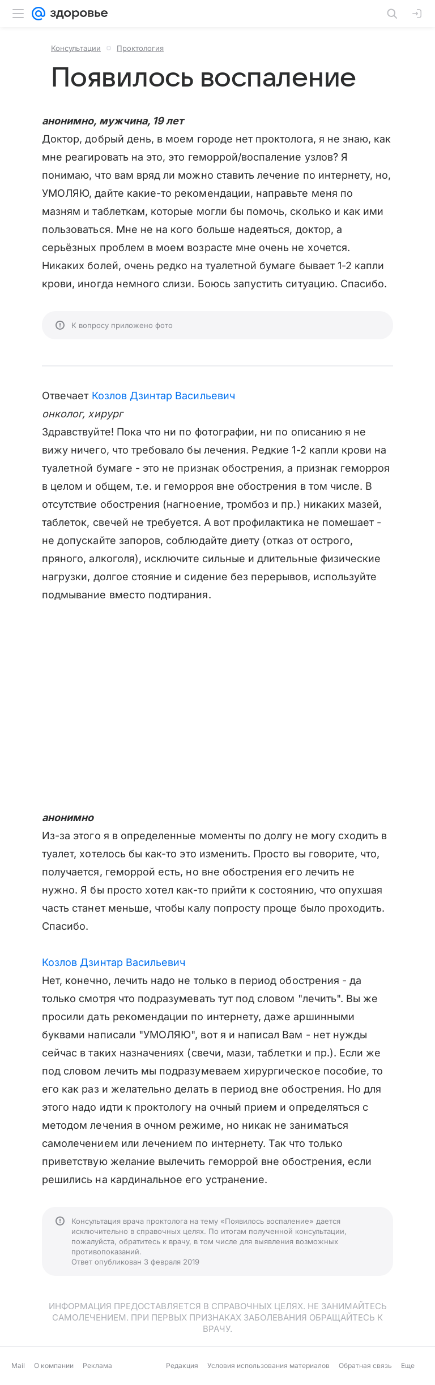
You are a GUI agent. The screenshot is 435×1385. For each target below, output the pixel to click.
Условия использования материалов (268, 1365)
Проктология (140, 48)
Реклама (97, 1365)
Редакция (182, 1365)
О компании (54, 1365)
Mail (18, 1365)
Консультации (76, 48)
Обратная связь (365, 1365)
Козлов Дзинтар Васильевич (163, 396)
